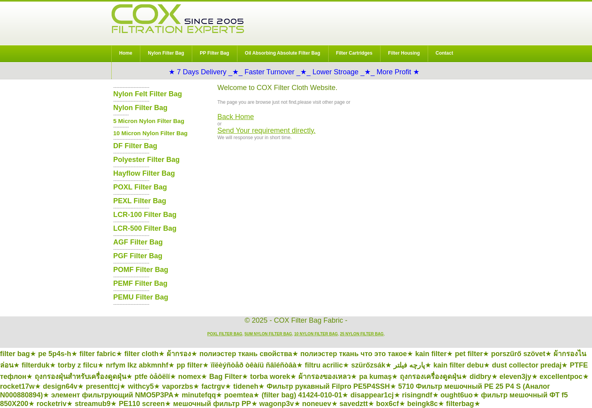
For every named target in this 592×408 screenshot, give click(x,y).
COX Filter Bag (177, 18)
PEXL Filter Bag (139, 201)
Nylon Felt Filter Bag (147, 94)
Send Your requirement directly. (266, 130)
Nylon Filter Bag (166, 53)
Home (125, 53)
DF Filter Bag (135, 146)
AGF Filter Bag (138, 242)
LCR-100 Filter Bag (144, 215)
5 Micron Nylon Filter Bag (148, 121)
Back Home (235, 117)
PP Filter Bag (214, 53)
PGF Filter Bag (137, 256)
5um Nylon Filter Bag (268, 334)
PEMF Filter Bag (140, 283)
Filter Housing (404, 53)
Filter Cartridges (354, 53)
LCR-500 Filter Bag (144, 228)
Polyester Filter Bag (146, 160)
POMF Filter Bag (140, 270)
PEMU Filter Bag (140, 297)
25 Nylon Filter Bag (362, 334)
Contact (444, 53)
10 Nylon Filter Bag (316, 334)
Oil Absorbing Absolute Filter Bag (282, 53)
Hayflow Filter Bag (144, 173)
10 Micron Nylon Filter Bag (150, 133)
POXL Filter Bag (140, 187)
